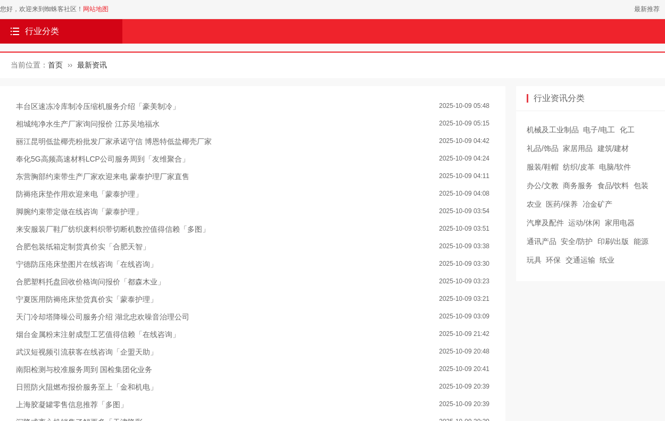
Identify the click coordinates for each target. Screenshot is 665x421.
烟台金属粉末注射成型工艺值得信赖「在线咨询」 (98, 334)
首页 (55, 65)
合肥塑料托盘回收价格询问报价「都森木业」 (90, 281)
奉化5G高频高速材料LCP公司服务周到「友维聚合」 (102, 159)
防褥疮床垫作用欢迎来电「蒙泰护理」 (79, 194)
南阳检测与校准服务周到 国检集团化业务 (84, 369)
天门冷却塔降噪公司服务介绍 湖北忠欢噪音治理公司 (102, 317)
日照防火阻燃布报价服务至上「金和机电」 (86, 387)
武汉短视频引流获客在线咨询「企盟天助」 (86, 352)
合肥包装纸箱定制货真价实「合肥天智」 (83, 246)
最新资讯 (92, 65)
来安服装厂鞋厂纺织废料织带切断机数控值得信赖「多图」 (113, 229)
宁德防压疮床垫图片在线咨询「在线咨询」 (86, 264)
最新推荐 (647, 9)
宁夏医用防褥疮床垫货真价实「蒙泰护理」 (86, 299)
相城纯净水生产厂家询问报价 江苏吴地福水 (88, 124)
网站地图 (96, 9)
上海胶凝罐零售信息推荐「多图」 (72, 404)
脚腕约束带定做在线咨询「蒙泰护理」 (79, 211)
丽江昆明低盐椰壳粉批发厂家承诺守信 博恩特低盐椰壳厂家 (114, 141)
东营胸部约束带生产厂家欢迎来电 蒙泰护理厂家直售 (102, 176)
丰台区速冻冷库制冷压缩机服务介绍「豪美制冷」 (98, 106)
